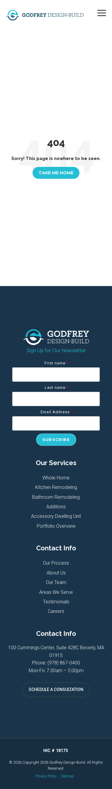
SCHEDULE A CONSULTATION (56, 689)
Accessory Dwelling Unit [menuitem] (56, 516)
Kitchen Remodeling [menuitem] (56, 487)
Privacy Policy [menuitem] (46, 776)
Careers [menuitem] (56, 611)
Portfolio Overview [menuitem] (56, 526)
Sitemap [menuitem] (67, 776)
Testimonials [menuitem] (56, 602)
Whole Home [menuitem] (56, 478)
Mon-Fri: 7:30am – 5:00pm (56, 670)
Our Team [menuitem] (56, 582)
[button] (101, 12)
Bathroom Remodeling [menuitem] (56, 497)
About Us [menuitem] (56, 573)
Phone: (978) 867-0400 (56, 663)
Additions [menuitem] (56, 507)
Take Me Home (56, 172)
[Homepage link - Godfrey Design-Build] (56, 342)
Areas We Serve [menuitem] (56, 592)
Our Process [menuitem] (56, 563)
